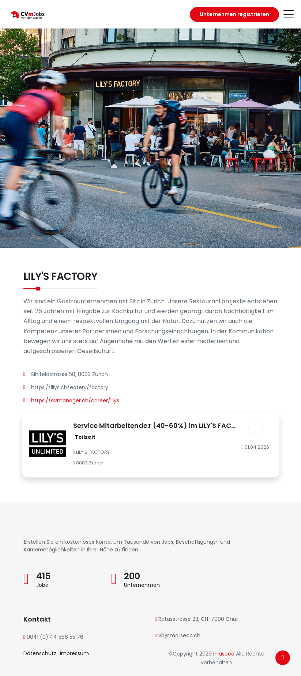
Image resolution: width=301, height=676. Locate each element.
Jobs (42, 585)
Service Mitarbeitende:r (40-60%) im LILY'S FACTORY (161, 425)
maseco (224, 653)
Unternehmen (142, 585)
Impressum (74, 653)
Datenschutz (39, 653)
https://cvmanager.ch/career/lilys (75, 400)
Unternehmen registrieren (234, 14)
